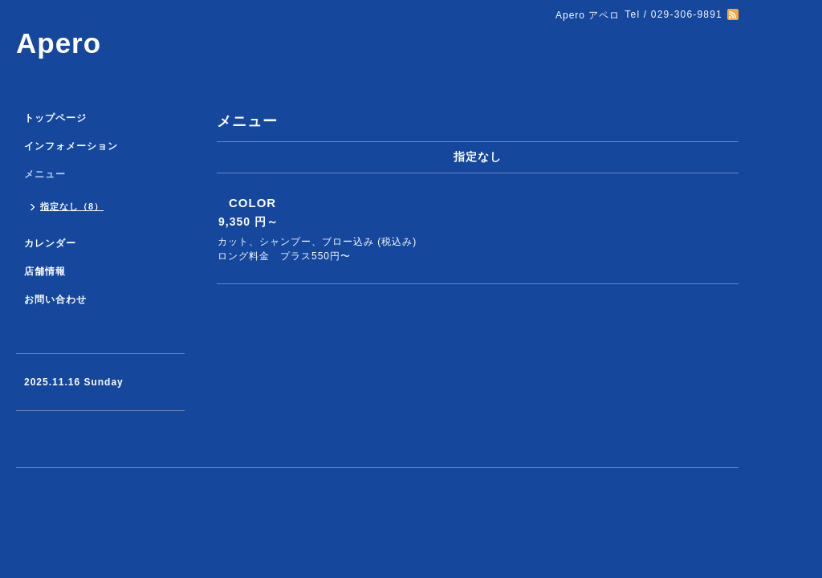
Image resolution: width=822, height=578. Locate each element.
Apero (58, 43)
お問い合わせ (55, 299)
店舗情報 (45, 271)
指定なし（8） (72, 206)
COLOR (252, 203)
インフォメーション (71, 146)
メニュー (45, 174)
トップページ (55, 118)
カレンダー (50, 243)
